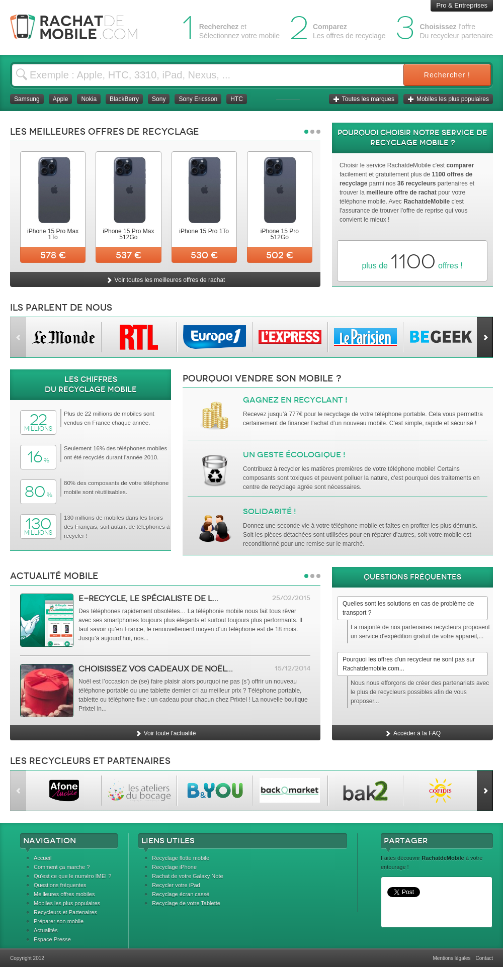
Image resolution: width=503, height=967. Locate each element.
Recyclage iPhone (174, 867)
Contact (484, 958)
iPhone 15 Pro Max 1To (52, 234)
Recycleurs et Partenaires (65, 912)
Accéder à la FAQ (412, 733)
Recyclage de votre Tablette (186, 903)
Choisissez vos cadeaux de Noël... (155, 668)
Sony (158, 99)
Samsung (27, 99)
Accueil (42, 858)
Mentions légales (451, 958)
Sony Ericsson (198, 99)
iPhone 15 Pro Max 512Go (128, 234)
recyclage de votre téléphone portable (374, 414)
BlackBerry (124, 99)
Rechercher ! (447, 75)
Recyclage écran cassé (180, 894)
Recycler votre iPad (176, 885)
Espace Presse (52, 939)
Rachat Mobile (81, 27)
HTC (236, 99)
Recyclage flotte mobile (180, 858)
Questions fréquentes (60, 885)
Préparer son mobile (58, 921)
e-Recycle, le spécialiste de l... (148, 598)
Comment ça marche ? (62, 867)
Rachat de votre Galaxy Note (187, 876)
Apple (60, 99)
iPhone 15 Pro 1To (204, 231)
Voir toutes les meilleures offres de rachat (165, 279)
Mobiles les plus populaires (448, 99)
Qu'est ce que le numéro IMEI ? (72, 876)
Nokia (89, 99)
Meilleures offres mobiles (64, 894)
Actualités (46, 930)
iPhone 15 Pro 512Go (280, 234)
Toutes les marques (363, 99)
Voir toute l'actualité (165, 733)
